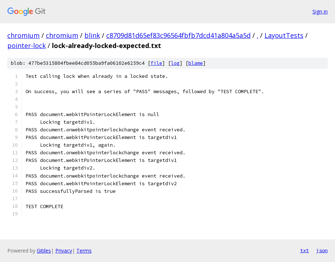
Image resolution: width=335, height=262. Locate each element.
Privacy (63, 250)
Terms (84, 250)
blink (92, 35)
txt (304, 250)
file (156, 63)
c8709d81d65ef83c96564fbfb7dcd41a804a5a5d (178, 35)
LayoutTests (283, 35)
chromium (23, 35)
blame (195, 63)
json (322, 250)
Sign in (320, 11)
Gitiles (44, 250)
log (175, 63)
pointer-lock (26, 45)
